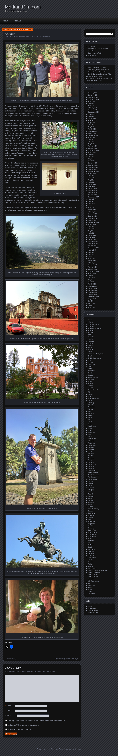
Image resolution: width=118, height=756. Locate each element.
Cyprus (90, 375)
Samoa (90, 511)
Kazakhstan (92, 426)
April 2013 (91, 307)
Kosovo (90, 430)
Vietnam (90, 587)
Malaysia (91, 447)
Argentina (91, 330)
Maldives (91, 449)
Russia (90, 504)
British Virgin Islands (94, 358)
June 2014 (91, 278)
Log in (90, 606)
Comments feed (93, 610)
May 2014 (91, 280)
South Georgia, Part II (95, 53)
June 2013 (91, 303)
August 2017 (92, 199)
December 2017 (93, 190)
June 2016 (91, 229)
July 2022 (91, 139)
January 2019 (92, 163)
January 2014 (92, 288)
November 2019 (93, 146)
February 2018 (92, 186)
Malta (90, 451)
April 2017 (91, 207)
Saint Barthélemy (93, 509)
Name (8, 706)
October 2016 (92, 220)
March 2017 (92, 210)
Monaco (90, 460)
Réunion (91, 500)
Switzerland (92, 549)
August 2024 (92, 114)
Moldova (91, 458)
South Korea (92, 536)
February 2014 (92, 286)
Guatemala (15, 37)
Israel (90, 417)
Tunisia (90, 562)
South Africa (92, 530)
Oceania (91, 483)
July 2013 (91, 301)
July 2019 (91, 154)
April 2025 (91, 106)
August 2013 (92, 299)
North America (92, 479)
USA (89, 583)
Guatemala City (11, 659)
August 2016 (92, 224)
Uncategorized (92, 568)
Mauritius (91, 453)
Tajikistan (91, 551)
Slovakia (91, 526)
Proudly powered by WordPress (47, 749)
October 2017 (92, 195)
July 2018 (91, 176)
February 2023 (92, 131)
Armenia (91, 332)
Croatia (90, 373)
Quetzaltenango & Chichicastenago (67, 659)
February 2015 (92, 263)
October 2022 (92, 133)
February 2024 (92, 120)
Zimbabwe (91, 594)
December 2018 (93, 165)
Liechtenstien (92, 439)
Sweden (90, 547)
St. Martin (91, 545)
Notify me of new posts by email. (20, 729)
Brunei (90, 360)
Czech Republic (93, 377)
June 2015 (91, 254)
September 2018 (93, 171)
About (5, 21)
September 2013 (93, 297)
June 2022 (91, 142)
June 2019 (91, 156)
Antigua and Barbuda (95, 328)
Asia (89, 335)
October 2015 (92, 246)
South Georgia (92, 55)
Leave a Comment (44, 37)
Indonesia (91, 413)
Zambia (90, 592)
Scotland (91, 515)
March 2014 (92, 284)
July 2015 (91, 252)
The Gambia (92, 558)
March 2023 (92, 129)
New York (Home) (93, 475)
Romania (91, 502)
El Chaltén (91, 47)
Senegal (90, 517)
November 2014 (93, 267)
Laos (89, 434)
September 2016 (93, 222)
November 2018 (93, 167)
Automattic (77, 749)
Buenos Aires (103, 72)
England (90, 383)
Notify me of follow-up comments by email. (23, 725)
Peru (89, 492)
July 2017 (91, 201)
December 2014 (93, 265)
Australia (91, 337)
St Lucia (90, 543)
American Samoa (93, 324)
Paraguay (91, 490)
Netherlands (92, 470)
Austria (90, 339)
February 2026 (92, 93)
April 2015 (91, 258)
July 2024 (91, 116)
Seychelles (91, 521)
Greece (90, 405)
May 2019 (91, 159)
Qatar (90, 498)
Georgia (90, 400)
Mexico (90, 456)
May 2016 (91, 231)
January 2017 (92, 214)
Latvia (90, 437)
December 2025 (93, 97)
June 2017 (91, 203)
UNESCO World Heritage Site (28, 37)
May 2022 (91, 144)
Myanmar (91, 468)
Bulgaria (90, 362)
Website (8, 716)
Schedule (16, 21)
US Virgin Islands (93, 581)
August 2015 (92, 250)
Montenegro (92, 464)
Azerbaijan (91, 341)
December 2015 (93, 241)
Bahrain (90, 343)
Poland (90, 494)
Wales (90, 589)
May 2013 (91, 305)
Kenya (90, 428)
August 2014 (92, 273)
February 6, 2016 (26, 29)
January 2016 (92, 239)
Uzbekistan (91, 585)
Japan (90, 422)
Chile (89, 366)
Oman (90, 485)
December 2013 (93, 290)
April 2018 (91, 182)
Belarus (90, 345)
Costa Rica (91, 371)
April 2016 (91, 233)
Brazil (90, 356)
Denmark (91, 379)
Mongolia (91, 462)
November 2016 (93, 218)
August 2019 (92, 152)
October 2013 (92, 294)
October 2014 (92, 269)
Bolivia (90, 352)
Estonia (90, 386)
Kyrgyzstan (91, 432)
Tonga (90, 560)
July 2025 (91, 103)
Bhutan (90, 349)
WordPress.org (93, 613)
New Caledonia (93, 473)
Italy (89, 420)
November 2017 (93, 193)
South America (92, 532)
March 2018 (92, 184)
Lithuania (91, 441)
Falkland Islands (93, 390)
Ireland (90, 415)
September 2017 (93, 197)
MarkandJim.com (23, 6)
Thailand (91, 555)
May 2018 (91, 180)
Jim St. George (14, 29)
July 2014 (91, 275)
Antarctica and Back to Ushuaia (98, 49)
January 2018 (92, 188)
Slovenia (91, 528)
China (90, 369)
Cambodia (91, 364)
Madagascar (92, 445)
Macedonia (91, 443)
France (90, 396)
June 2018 (91, 178)
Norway (90, 481)
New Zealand (92, 477)
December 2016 (93, 216)
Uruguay (91, 579)
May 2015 (91, 256)
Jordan (90, 424)
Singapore (91, 524)
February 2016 (92, 237)
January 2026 (92, 95)
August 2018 (92, 173)
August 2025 (92, 101)
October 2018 (92, 169)
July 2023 (91, 125)
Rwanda (90, 507)
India (89, 411)
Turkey (90, 564)
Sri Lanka (91, 541)
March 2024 (92, 118)
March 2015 (92, 261)
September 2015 (93, 248)
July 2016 (91, 227)
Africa (90, 320)
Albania (90, 322)
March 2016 (92, 235)
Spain (90, 538)
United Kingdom (93, 575)
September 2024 (93, 112)
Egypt (90, 381)
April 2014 (91, 282)
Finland (90, 394)
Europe (90, 388)
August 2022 (92, 137)
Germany (91, 403)
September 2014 (93, 271)
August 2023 (92, 123)
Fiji (89, 392)
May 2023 (91, 127)
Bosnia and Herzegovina (96, 354)
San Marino (91, 513)
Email (8, 711)
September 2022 (93, 135)
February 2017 (92, 212)
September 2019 (93, 150)
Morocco (91, 466)
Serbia (90, 519)
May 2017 (91, 205)
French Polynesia (93, 398)
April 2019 (91, 161)
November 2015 (93, 244)
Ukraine (90, 566)
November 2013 (93, 292)
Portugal (91, 496)
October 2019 (92, 148)
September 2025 (93, 99)
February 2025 (92, 108)
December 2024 (93, 110)
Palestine (91, 487)
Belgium (90, 347)
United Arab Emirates (95, 572)
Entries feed (92, 608)
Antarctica (91, 51)
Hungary (91, 409)
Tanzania (91, 553)
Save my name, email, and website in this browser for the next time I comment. (36, 721)
